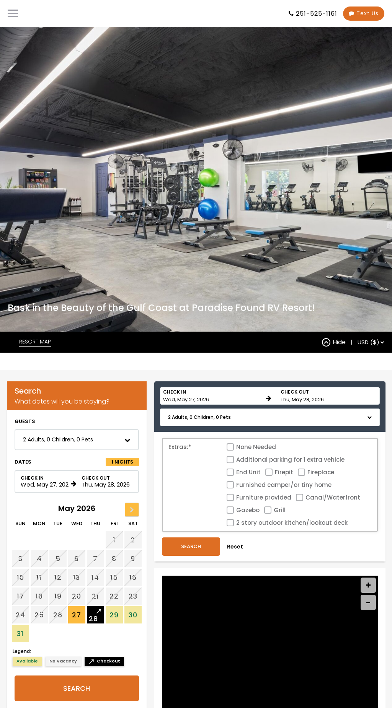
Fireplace (320, 504)
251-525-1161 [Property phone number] (316, 13)
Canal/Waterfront (332, 529)
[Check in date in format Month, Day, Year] (45, 513)
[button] (77, 471)
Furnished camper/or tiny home (284, 517)
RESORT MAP (35, 373)
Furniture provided (263, 529)
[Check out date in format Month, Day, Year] (105, 513)
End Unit (248, 504)
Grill (280, 542)
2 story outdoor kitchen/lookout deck (292, 554)
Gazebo (248, 542)
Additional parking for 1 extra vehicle (290, 491)
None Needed (256, 479)
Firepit (284, 504)
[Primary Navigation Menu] (13, 13)
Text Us (364, 13)
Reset (235, 579)
